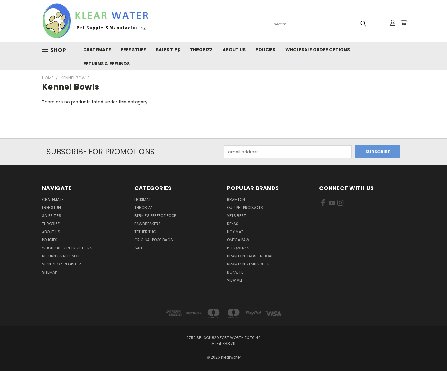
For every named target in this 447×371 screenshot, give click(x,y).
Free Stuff (133, 50)
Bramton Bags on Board (251, 256)
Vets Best (236, 215)
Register (72, 264)
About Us (234, 50)
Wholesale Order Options (317, 50)
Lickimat (235, 231)
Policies (265, 50)
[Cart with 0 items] (403, 23)
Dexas (232, 223)
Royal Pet (236, 272)
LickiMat (142, 199)
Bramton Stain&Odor (248, 264)
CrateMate (97, 50)
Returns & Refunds (106, 64)
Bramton (236, 199)
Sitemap (49, 272)
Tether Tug (145, 231)
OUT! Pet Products (245, 207)
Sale (138, 248)
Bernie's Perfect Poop (155, 215)
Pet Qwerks (238, 248)
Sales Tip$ (168, 50)
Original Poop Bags (153, 239)
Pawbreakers (147, 223)
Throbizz (201, 50)
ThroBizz (143, 207)
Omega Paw (238, 239)
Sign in (49, 264)
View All (234, 280)
